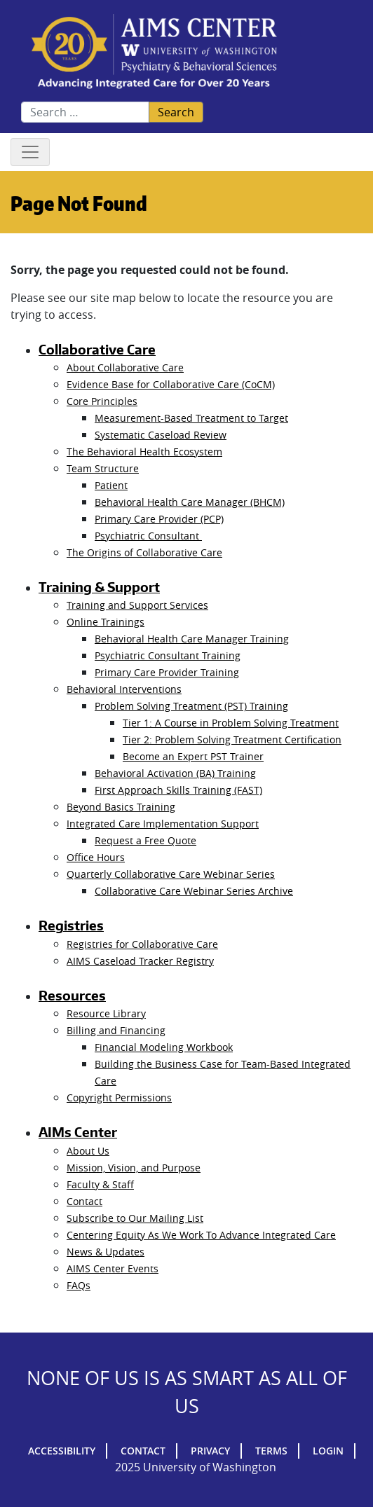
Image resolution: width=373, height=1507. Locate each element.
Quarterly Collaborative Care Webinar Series (171, 874)
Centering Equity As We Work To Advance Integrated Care (201, 1234)
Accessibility (61, 1450)
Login (328, 1450)
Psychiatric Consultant (148, 535)
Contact (84, 1201)
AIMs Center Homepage (154, 52)
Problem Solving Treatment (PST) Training (191, 706)
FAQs (78, 1285)
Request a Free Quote (145, 840)
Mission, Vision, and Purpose (134, 1167)
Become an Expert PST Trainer (193, 756)
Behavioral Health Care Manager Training (192, 638)
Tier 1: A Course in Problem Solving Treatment (231, 722)
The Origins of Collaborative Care (144, 552)
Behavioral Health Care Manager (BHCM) (190, 502)
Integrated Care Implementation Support (163, 823)
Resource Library (106, 1013)
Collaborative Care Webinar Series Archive (194, 890)
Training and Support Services (137, 605)
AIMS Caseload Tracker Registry (140, 961)
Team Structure (103, 468)
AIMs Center (78, 1132)
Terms (271, 1450)
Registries (71, 925)
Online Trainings (105, 621)
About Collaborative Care (125, 367)
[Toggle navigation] (30, 152)
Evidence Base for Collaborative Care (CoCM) (171, 384)
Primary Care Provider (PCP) (159, 518)
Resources (72, 995)
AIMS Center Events (112, 1268)
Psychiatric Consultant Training (167, 655)
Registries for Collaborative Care (142, 944)
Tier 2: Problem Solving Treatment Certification (232, 739)
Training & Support (99, 587)
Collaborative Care (97, 349)
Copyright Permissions (119, 1097)
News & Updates (105, 1251)
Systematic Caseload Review (160, 434)
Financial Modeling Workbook (164, 1047)
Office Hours (96, 857)
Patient (111, 485)
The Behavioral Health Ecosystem (144, 451)
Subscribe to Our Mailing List (135, 1218)
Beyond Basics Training (121, 806)
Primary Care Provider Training (167, 672)
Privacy (210, 1450)
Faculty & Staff (100, 1184)
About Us (88, 1150)
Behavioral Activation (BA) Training (175, 773)
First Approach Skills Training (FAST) (178, 790)
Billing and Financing (116, 1030)
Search (176, 112)
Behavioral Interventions (124, 689)
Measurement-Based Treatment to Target (191, 418)
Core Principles (102, 401)
